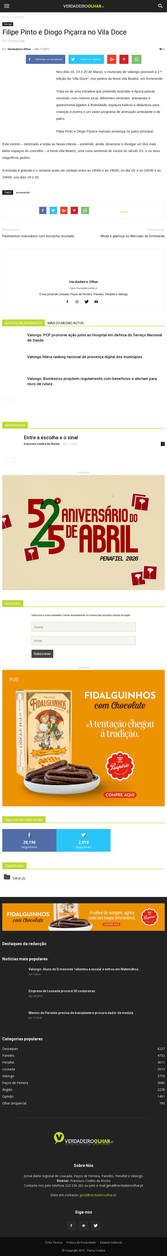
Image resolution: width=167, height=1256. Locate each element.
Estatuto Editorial (111, 1242)
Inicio (5, 17)
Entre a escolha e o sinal (51, 437)
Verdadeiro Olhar (19, 49)
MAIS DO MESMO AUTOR (66, 323)
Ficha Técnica (53, 1242)
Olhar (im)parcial (14, 1103)
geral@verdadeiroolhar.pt (98, 1195)
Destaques (10, 1048)
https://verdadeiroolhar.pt (83, 288)
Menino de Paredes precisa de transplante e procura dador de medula (81, 1013)
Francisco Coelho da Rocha (42, 443)
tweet (124, 212)
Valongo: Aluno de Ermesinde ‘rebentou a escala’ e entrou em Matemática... (85, 969)
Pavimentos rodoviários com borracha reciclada (38, 236)
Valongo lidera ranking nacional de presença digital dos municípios (84, 357)
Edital (17, 878)
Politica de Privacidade (81, 1242)
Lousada (8, 1069)
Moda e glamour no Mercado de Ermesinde (133, 236)
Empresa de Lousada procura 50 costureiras (62, 991)
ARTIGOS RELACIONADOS (23, 323)
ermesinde (23, 192)
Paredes (8, 1055)
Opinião (8, 1096)
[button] (160, 6)
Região (7, 1089)
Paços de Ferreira (15, 1083)
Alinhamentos (15, 425)
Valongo (8, 24)
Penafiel (8, 1062)
